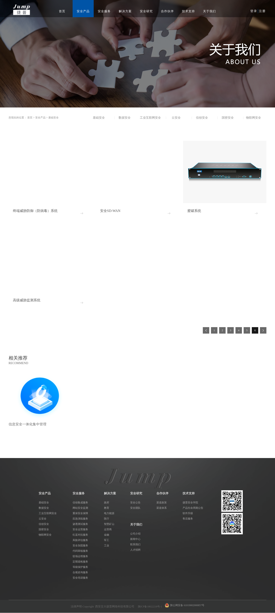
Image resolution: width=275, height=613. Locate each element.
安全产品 (40, 117)
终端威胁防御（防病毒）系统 (35, 211)
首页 (62, 11)
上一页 (206, 330)
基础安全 (53, 117)
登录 (253, 11)
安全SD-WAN (110, 211)
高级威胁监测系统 (26, 300)
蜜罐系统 (194, 211)
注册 (262, 11)
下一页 (263, 330)
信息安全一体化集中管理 (27, 424)
